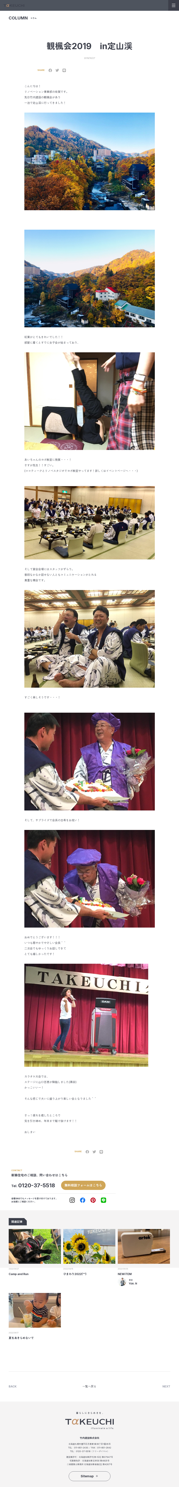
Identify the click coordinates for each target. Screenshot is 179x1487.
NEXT (166, 1386)
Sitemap (89, 1476)
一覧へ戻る (89, 1386)
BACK (13, 1386)
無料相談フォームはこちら (83, 1185)
